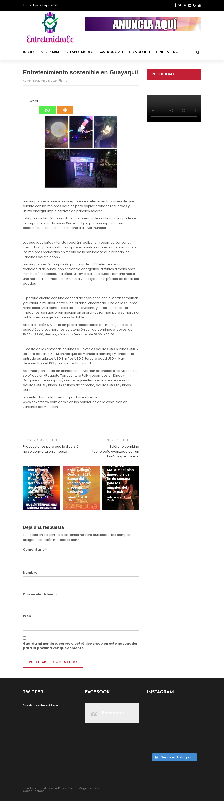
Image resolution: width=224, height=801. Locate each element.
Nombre (30, 572)
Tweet (33, 101)
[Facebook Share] (23, 102)
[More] (65, 106)
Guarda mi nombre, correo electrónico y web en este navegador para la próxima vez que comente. (80, 646)
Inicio (28, 52)
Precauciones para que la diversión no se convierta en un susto (52, 449)
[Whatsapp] (47, 106)
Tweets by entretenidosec (41, 705)
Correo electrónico (40, 594)
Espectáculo (81, 52)
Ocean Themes (33, 791)
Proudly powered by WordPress (44, 788)
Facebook (113, 713)
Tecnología (140, 52)
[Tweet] (26, 102)
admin (27, 81)
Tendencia (167, 52)
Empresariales (53, 52)
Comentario (35, 549)
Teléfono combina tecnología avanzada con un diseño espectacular (115, 451)
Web (27, 616)
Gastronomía (111, 52)
